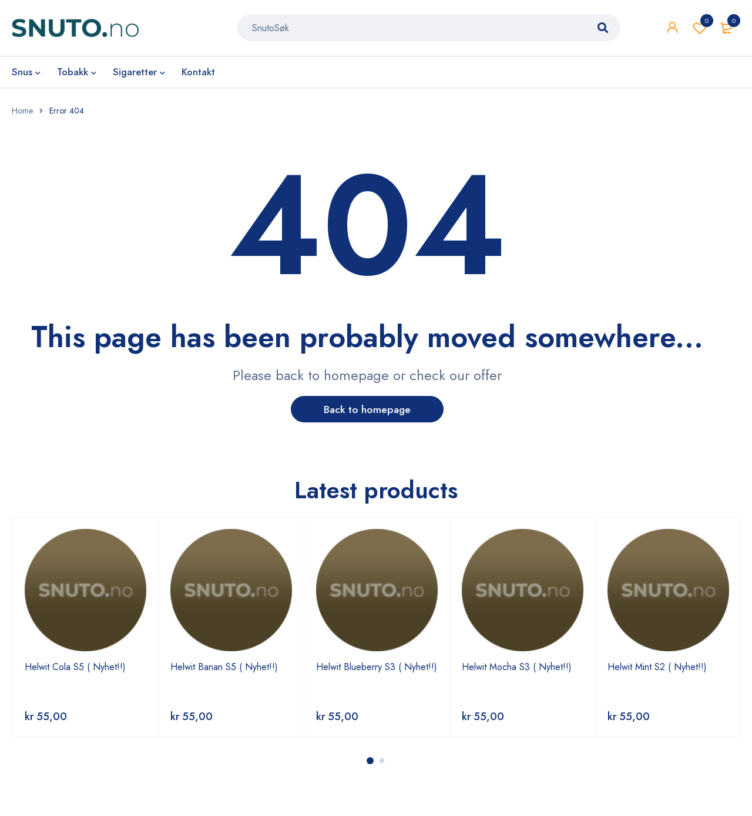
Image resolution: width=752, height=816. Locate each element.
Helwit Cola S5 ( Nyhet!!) (75, 667)
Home (22, 110)
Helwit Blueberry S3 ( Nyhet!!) (376, 667)
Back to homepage (367, 409)
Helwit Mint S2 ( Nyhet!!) (657, 667)
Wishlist (699, 29)
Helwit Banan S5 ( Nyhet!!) (224, 667)
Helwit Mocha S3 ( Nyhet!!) (517, 667)
